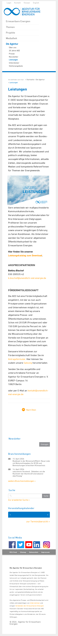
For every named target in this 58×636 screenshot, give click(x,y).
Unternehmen (35, 603)
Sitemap (23, 552)
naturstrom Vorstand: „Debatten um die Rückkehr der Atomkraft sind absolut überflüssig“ (29, 473)
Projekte (10, 32)
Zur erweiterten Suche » (19, 500)
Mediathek (11, 38)
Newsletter (13, 57)
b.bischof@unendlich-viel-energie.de (27, 278)
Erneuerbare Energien (18, 21)
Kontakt (17, 2)
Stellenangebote (16, 66)
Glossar (27, 2)
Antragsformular (16, 359)
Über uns (12, 47)
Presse (12, 53)
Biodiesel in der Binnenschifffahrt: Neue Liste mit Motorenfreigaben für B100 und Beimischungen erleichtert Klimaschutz (31, 463)
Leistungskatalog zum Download (25, 255)
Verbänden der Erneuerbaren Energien (29, 606)
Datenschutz (33, 552)
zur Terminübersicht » (38, 521)
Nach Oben (31, 409)
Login (9, 2)
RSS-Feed (13, 552)
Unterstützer (14, 63)
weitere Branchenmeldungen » (22, 481)
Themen (10, 27)
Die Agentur (12, 44)
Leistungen (13, 60)
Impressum (45, 552)
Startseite (30, 79)
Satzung (28, 362)
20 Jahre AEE (14, 50)
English (36, 2)
